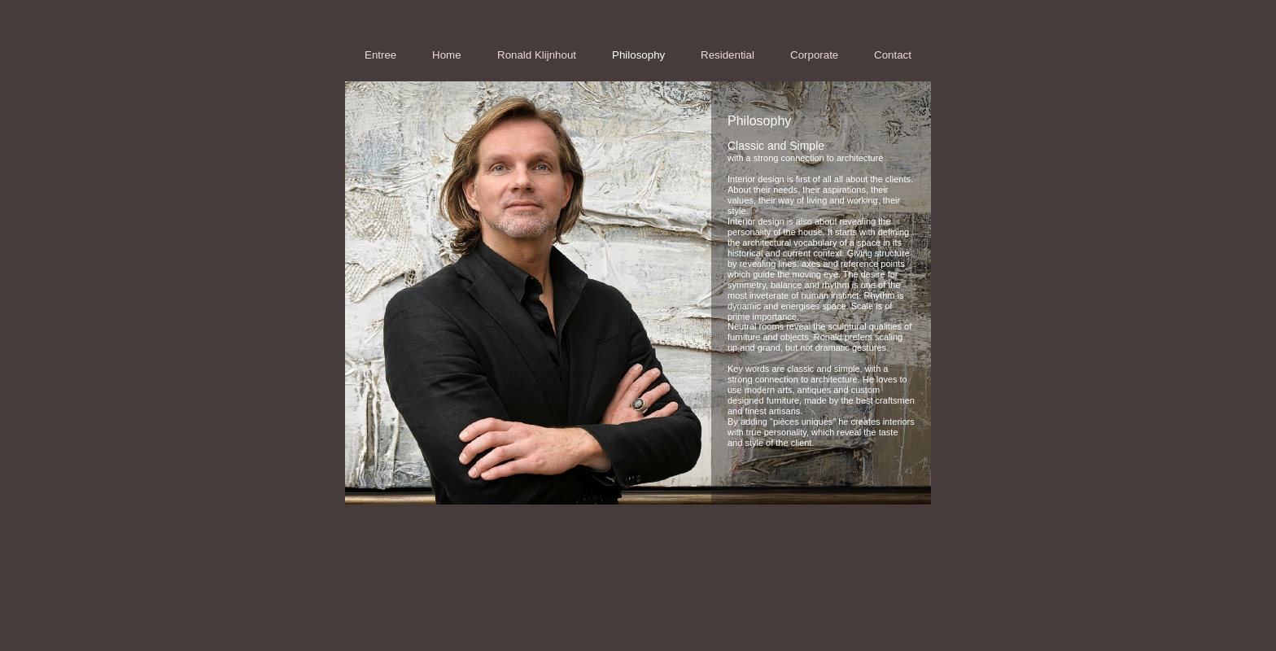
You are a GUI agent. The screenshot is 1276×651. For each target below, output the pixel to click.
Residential (727, 55)
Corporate (814, 55)
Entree (380, 55)
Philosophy (638, 55)
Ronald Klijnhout (536, 55)
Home (446, 55)
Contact (892, 55)
